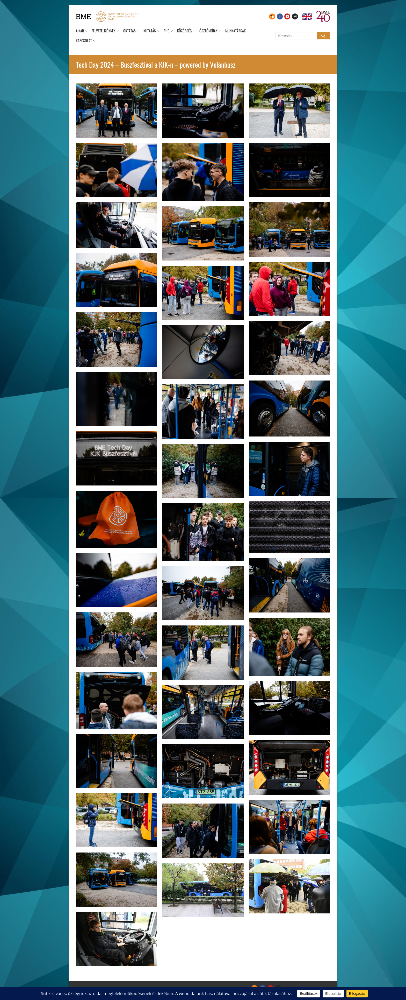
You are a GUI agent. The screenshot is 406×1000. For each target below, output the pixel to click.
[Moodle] (272, 16)
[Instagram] (295, 16)
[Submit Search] (323, 35)
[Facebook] (280, 16)
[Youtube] (287, 16)
